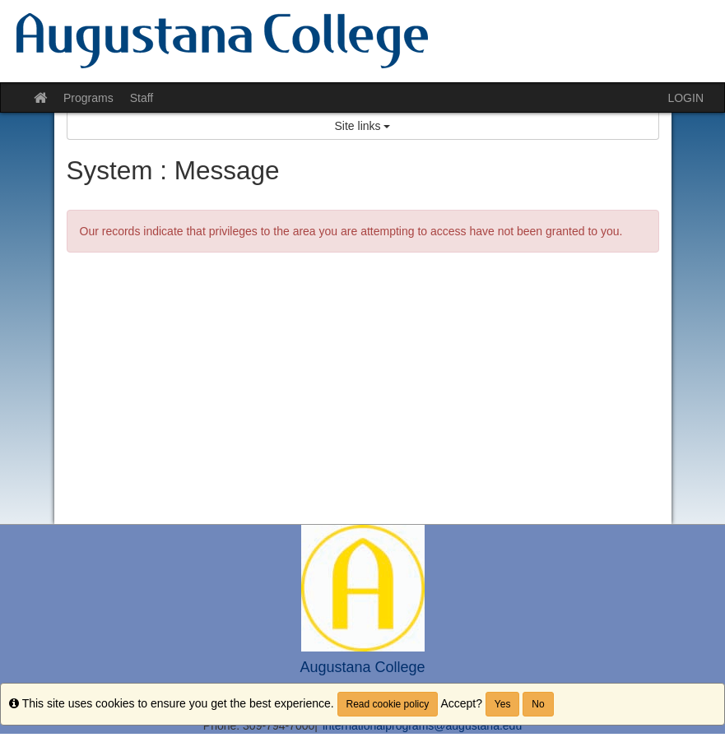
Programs (88, 97)
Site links (363, 125)
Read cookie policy (388, 704)
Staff (142, 97)
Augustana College (362, 667)
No (538, 704)
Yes (503, 704)
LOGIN (685, 97)
